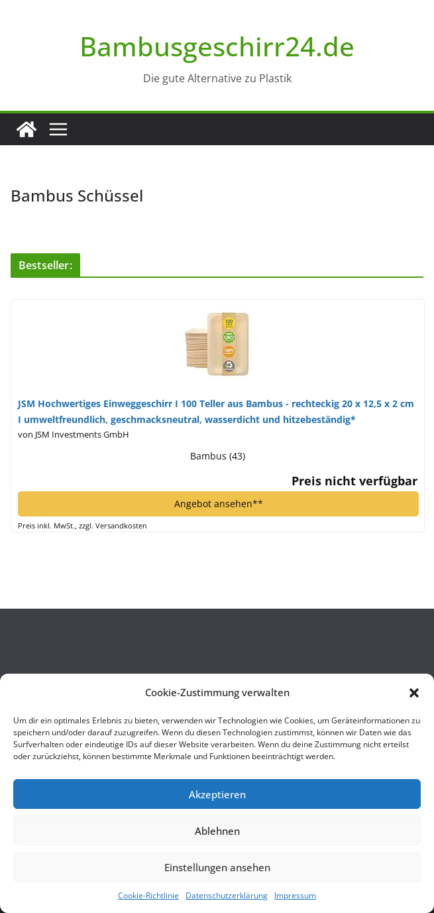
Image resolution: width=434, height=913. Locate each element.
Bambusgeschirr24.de (217, 46)
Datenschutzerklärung (227, 895)
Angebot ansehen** (218, 503)
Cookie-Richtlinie (148, 895)
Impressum (295, 895)
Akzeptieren (217, 794)
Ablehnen (217, 830)
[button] (414, 693)
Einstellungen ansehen (217, 867)
